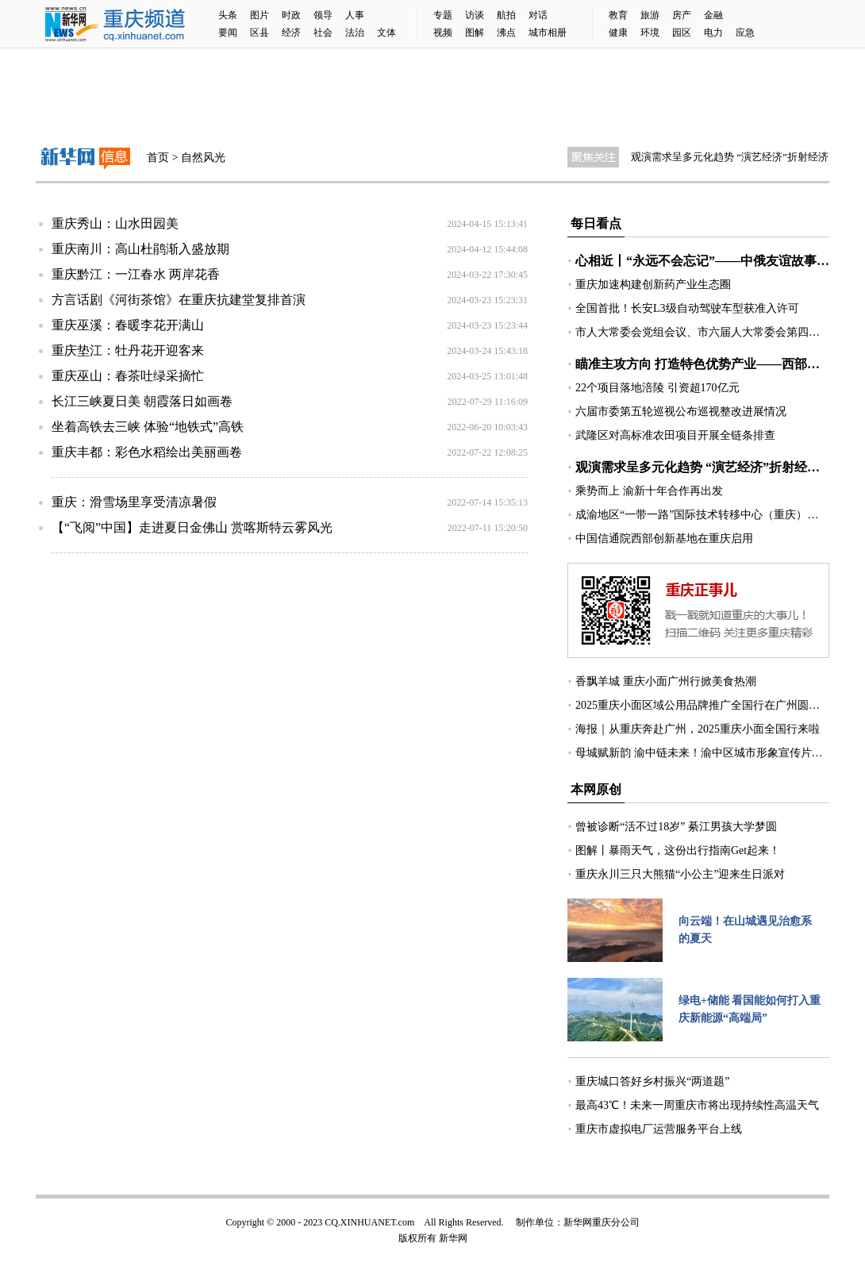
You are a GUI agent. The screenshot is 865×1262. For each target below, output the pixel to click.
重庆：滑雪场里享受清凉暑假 (134, 502)
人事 (354, 15)
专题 (442, 15)
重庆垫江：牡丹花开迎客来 (128, 350)
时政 (291, 15)
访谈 (474, 15)
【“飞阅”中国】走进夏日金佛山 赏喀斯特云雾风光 (192, 527)
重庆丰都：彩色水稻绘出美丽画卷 (147, 452)
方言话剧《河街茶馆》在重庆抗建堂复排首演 (179, 299)
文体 (386, 32)
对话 (538, 15)
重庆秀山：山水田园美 (115, 223)
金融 (713, 15)
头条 (227, 15)
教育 (618, 15)
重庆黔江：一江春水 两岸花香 (136, 274)
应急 (745, 32)
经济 (291, 32)
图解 (474, 32)
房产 (681, 15)
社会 (323, 32)
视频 (442, 32)
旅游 (649, 15)
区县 (259, 32)
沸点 (506, 32)
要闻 (227, 32)
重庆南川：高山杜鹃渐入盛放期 (140, 249)
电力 (713, 32)
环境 (649, 32)
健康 (618, 32)
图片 (259, 15)
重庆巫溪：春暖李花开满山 (128, 325)
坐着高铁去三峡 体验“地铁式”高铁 (148, 426)
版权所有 (417, 1238)
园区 (681, 32)
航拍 (506, 15)
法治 (354, 32)
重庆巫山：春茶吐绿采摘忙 (128, 376)
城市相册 (548, 32)
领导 (323, 15)
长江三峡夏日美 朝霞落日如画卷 (142, 401)
